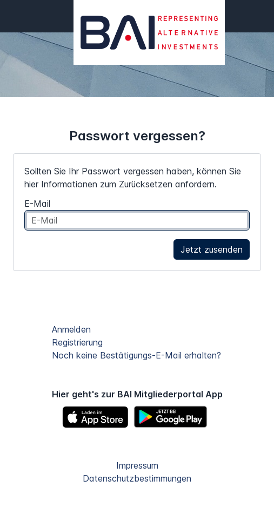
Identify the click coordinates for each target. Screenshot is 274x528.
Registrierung (77, 342)
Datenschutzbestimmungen (137, 478)
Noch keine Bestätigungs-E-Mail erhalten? (136, 355)
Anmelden (71, 329)
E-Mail (37, 203)
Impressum (137, 465)
